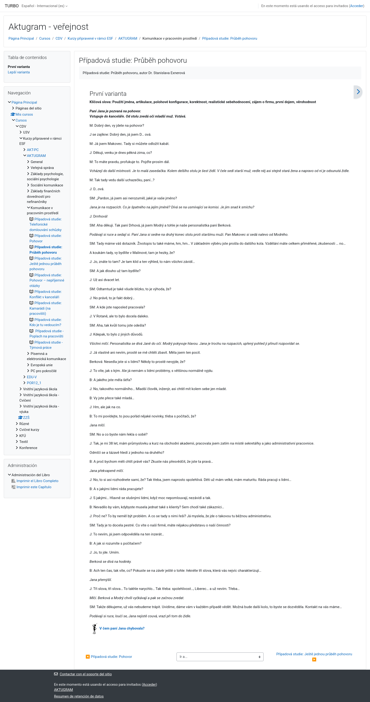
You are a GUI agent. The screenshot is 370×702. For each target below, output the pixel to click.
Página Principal (21, 38)
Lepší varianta (19, 72)
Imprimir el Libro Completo (35, 481)
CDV (59, 38)
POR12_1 (34, 383)
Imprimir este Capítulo (31, 487)
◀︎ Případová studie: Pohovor (109, 657)
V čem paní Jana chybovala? (122, 628)
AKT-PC (33, 150)
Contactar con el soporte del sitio (83, 674)
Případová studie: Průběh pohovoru (229, 38)
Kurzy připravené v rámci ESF (90, 38)
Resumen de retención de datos (79, 696)
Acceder (356, 6)
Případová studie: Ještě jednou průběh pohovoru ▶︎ (314, 657)
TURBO (12, 5)
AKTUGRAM (127, 38)
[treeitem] (37, 275)
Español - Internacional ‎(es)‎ (42, 6)
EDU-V (32, 377)
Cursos (44, 38)
